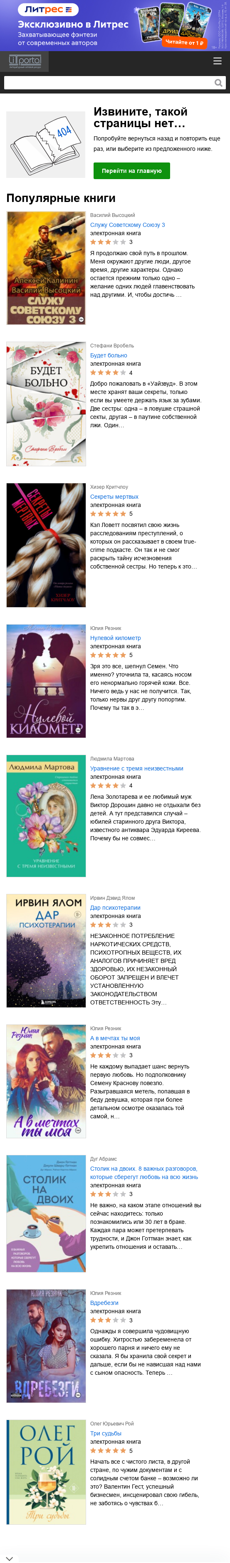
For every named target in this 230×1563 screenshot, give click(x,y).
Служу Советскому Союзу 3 (127, 225)
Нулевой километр (115, 638)
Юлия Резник (105, 628)
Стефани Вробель (112, 346)
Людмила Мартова (112, 759)
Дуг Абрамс (103, 1159)
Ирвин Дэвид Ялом (112, 898)
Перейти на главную (132, 170)
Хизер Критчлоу (109, 487)
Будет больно (108, 355)
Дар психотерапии (115, 907)
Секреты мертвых (114, 496)
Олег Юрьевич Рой (112, 1424)
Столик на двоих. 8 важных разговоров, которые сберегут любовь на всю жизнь (144, 1172)
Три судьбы (105, 1433)
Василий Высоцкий (112, 215)
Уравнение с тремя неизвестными (136, 768)
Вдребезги (104, 1303)
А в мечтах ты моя (115, 1038)
